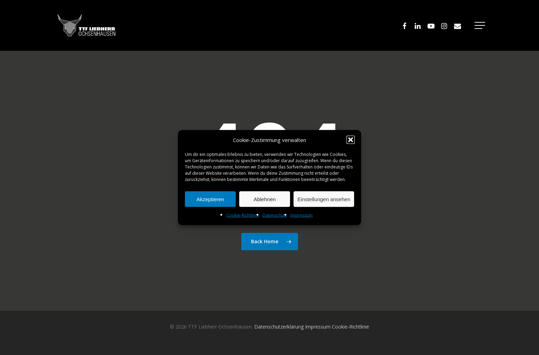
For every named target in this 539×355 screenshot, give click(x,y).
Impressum (301, 215)
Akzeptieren (210, 199)
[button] (350, 139)
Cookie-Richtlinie (242, 215)
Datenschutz (275, 215)
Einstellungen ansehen (323, 199)
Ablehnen (264, 199)
